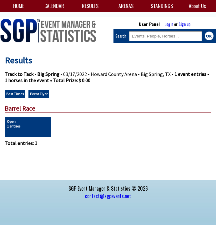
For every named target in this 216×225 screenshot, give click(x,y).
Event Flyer (39, 94)
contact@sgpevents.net (108, 196)
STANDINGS (162, 6)
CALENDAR (54, 6)
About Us (197, 6)
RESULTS (90, 6)
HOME (18, 6)
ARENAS (125, 6)
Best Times (15, 94)
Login (168, 24)
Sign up (184, 24)
